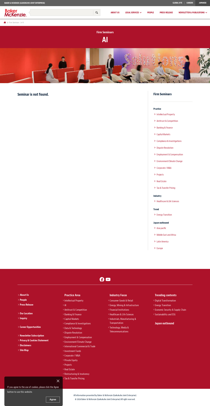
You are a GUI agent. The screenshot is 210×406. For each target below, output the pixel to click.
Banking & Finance (165, 127)
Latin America (162, 241)
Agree (53, 399)
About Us (115, 12)
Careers (190, 3)
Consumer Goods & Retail (121, 300)
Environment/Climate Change (169, 161)
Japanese (202, 3)
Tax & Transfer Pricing (166, 187)
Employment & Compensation (170, 154)
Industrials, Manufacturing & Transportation (123, 321)
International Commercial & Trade (79, 346)
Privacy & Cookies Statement (34, 340)
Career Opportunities (30, 327)
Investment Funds (72, 351)
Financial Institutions (119, 310)
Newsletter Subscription (32, 335)
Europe (160, 248)
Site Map (24, 350)
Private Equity (71, 360)
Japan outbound (164, 323)
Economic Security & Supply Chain (170, 310)
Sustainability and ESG (165, 314)
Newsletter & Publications (192, 12)
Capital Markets (163, 134)
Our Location (26, 313)
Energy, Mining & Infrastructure (124, 305)
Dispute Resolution (165, 147)
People (150, 12)
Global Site (177, 3)
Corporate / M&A (164, 167)
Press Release (166, 12)
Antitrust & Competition (167, 121)
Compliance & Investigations (169, 141)
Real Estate (161, 181)
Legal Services (132, 12)
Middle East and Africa (166, 234)
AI (65, 305)
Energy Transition (164, 214)
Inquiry (23, 318)
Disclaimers (25, 345)
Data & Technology (73, 328)
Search (96, 12)
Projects (160, 174)
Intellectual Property (166, 114)
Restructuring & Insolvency (76, 374)
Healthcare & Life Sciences (168, 201)
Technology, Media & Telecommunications (119, 329)
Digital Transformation (165, 300)
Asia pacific (161, 228)
